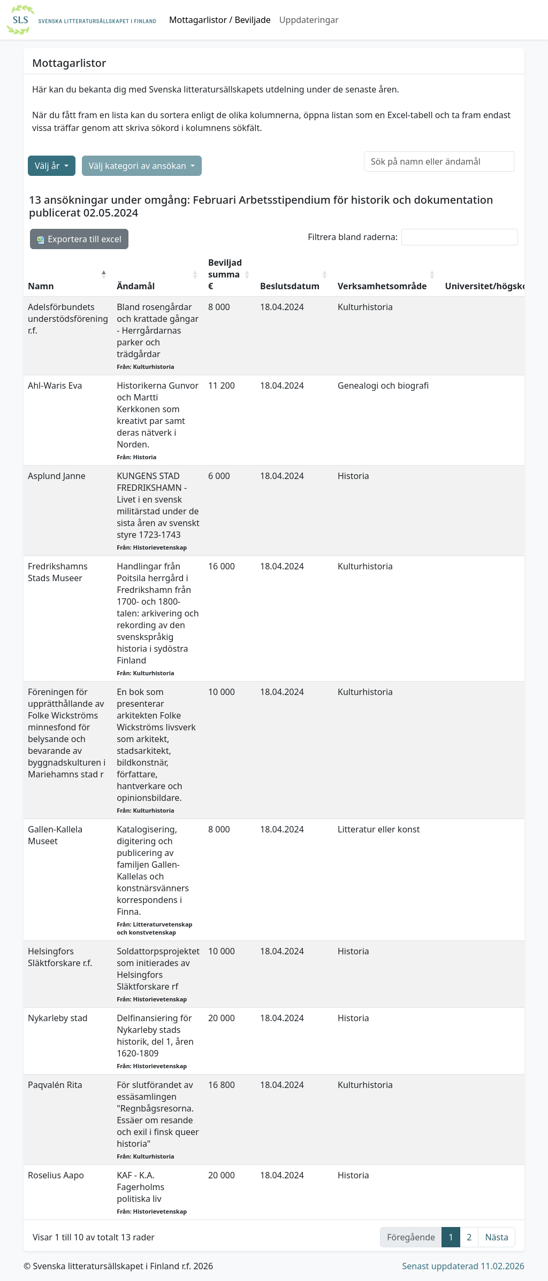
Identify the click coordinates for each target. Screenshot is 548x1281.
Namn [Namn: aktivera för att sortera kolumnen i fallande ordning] (41, 286)
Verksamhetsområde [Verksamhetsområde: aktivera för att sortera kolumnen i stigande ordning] (382, 286)
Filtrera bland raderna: (413, 237)
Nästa (496, 1237)
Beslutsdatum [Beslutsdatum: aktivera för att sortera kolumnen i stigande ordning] (289, 286)
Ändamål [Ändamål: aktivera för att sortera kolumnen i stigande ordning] (136, 286)
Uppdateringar (309, 20)
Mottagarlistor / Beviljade (220, 20)
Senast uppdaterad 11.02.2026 (463, 1266)
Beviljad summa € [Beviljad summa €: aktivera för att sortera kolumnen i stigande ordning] (225, 274)
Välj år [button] (48, 166)
